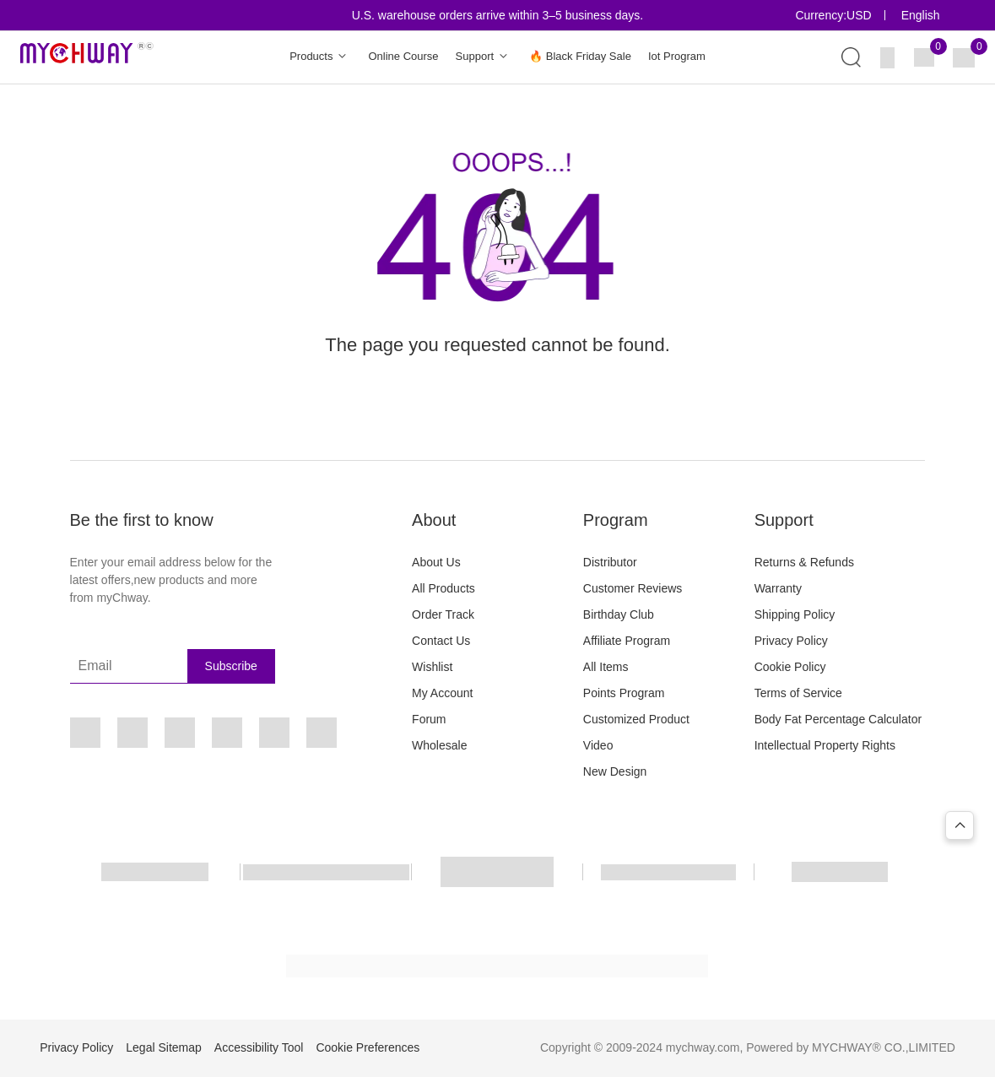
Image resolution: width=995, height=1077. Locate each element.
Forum (429, 719)
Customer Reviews (632, 588)
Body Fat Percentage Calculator (838, 719)
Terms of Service (798, 693)
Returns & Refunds (804, 562)
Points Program (623, 693)
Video (598, 745)
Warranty (778, 588)
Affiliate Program (626, 640)
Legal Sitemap (164, 1047)
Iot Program (677, 56)
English (920, 15)
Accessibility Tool (259, 1047)
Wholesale (439, 745)
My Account (442, 693)
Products (320, 57)
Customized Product (636, 719)
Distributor (610, 562)
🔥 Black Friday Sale (580, 56)
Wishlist (432, 667)
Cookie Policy (790, 667)
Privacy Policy (791, 640)
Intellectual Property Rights (824, 745)
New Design (614, 771)
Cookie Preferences (367, 1047)
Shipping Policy (794, 614)
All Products (443, 588)
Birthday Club (618, 614)
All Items (606, 667)
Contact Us (441, 640)
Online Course (403, 56)
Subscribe (231, 666)
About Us (436, 562)
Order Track (443, 614)
